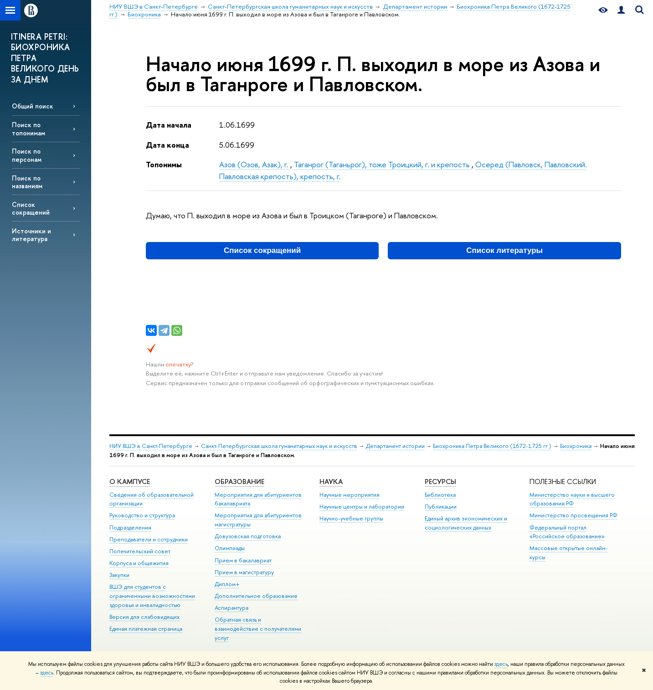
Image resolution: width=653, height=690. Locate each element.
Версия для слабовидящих (144, 617)
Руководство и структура (142, 515)
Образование (239, 481)
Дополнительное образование (256, 596)
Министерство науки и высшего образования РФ (572, 499)
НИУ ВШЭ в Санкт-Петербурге (150, 446)
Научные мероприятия (349, 495)
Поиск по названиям (27, 182)
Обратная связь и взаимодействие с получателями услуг (258, 629)
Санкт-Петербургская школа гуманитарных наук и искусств (279, 446)
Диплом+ (227, 584)
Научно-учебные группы (351, 518)
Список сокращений (31, 208)
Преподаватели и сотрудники (148, 539)
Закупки (119, 575)
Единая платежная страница (145, 629)
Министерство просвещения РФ (573, 515)
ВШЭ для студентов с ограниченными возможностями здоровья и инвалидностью (152, 596)
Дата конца (167, 144)
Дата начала (168, 124)
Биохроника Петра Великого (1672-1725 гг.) (492, 446)
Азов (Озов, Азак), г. (254, 164)
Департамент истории (395, 446)
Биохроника (575, 446)
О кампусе (129, 481)
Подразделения (130, 527)
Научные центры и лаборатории (361, 506)
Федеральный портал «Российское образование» (567, 532)
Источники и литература (31, 235)
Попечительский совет (139, 551)
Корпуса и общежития (139, 563)
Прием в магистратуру (244, 572)
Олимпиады (230, 548)
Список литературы (504, 250)
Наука (331, 481)
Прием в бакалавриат (243, 560)
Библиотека (440, 495)
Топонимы (164, 164)
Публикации (441, 506)
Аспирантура (231, 608)
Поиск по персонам (26, 155)
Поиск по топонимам (28, 128)
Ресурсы (440, 481)
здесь (501, 664)
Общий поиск (32, 106)
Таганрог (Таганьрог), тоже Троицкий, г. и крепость (383, 164)
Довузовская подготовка (248, 536)
